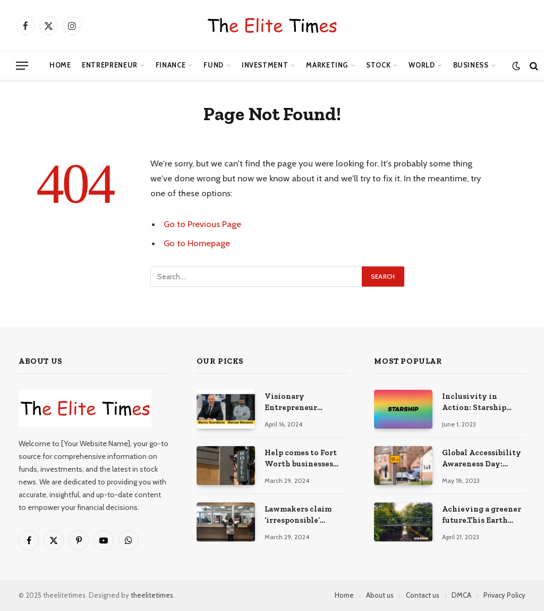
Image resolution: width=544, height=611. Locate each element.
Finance (170, 65)
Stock (378, 65)
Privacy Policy (504, 595)
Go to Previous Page (202, 224)
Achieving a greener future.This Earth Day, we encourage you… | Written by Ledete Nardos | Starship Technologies (481, 515)
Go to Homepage (197, 243)
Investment (265, 65)
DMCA (461, 595)
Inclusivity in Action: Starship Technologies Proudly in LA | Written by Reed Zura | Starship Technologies (474, 402)
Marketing (327, 65)
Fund (213, 65)
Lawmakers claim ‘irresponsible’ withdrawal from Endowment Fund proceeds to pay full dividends (303, 515)
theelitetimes (152, 595)
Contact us (422, 595)
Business (471, 65)
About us (380, 595)
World (422, 65)
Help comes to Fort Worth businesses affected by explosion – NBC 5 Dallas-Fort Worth (306, 459)
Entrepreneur (110, 65)
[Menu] (22, 66)
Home (60, 65)
